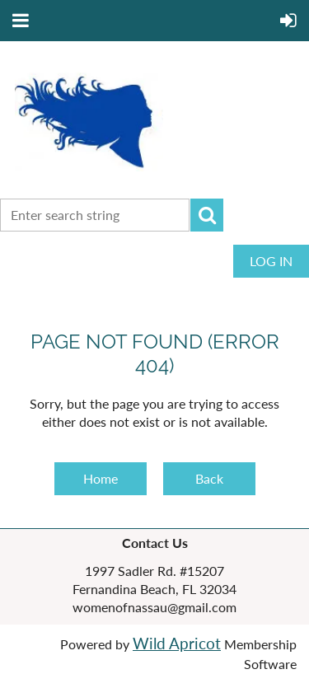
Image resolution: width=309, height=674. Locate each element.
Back (209, 478)
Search (206, 215)
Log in (271, 261)
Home (100, 478)
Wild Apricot (177, 643)
